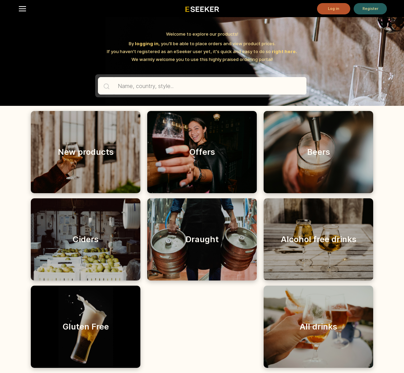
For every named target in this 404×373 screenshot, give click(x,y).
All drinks (318, 327)
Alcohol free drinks (318, 239)
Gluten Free (86, 327)
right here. (284, 51)
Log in (333, 8)
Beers (318, 152)
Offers (202, 152)
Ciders (86, 239)
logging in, (147, 43)
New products (86, 152)
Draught (202, 239)
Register (370, 8)
